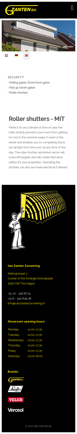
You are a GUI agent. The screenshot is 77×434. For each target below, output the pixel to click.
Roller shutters (18, 92)
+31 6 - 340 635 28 (19, 298)
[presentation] (6, 35)
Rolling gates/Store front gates (29, 82)
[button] (61, 46)
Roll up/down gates (22, 87)
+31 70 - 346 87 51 (19, 293)
